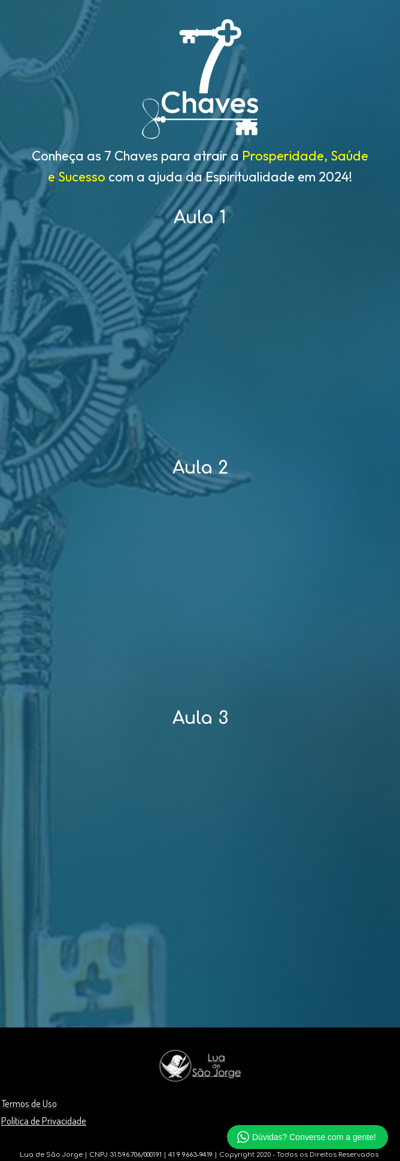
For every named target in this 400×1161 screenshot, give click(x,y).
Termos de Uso (29, 1103)
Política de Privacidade (43, 1120)
